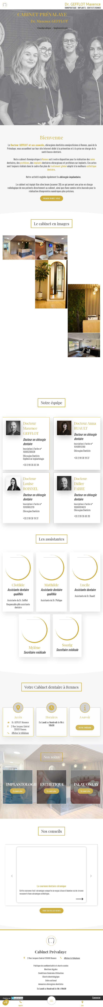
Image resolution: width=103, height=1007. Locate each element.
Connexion (96, 997)
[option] (51, 875)
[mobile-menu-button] (51, 1000)
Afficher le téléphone (72, 958)
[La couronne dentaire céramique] (51, 864)
